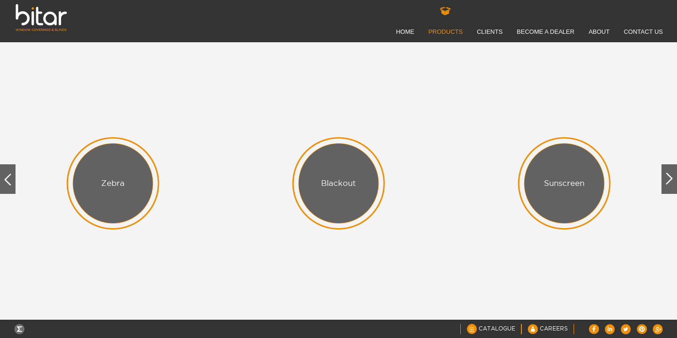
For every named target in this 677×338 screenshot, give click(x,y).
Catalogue (490, 328)
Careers (547, 328)
